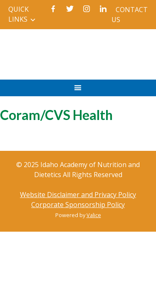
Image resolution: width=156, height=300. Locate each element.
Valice (94, 215)
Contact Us (129, 14)
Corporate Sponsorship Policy (78, 204)
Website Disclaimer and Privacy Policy (78, 194)
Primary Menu (78, 92)
